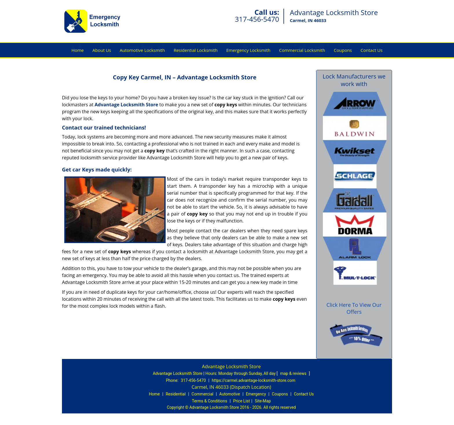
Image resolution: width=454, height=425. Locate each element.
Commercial (202, 394)
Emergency (256, 394)
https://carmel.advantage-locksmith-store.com (253, 380)
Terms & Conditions (209, 401)
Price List (241, 401)
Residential (176, 394)
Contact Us (371, 50)
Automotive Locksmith (142, 50)
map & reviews (293, 373)
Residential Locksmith (196, 50)
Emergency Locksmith (248, 50)
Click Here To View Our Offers (354, 308)
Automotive (229, 394)
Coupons (343, 50)
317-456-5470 (257, 19)
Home (78, 50)
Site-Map (263, 401)
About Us (101, 50)
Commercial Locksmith (302, 50)
